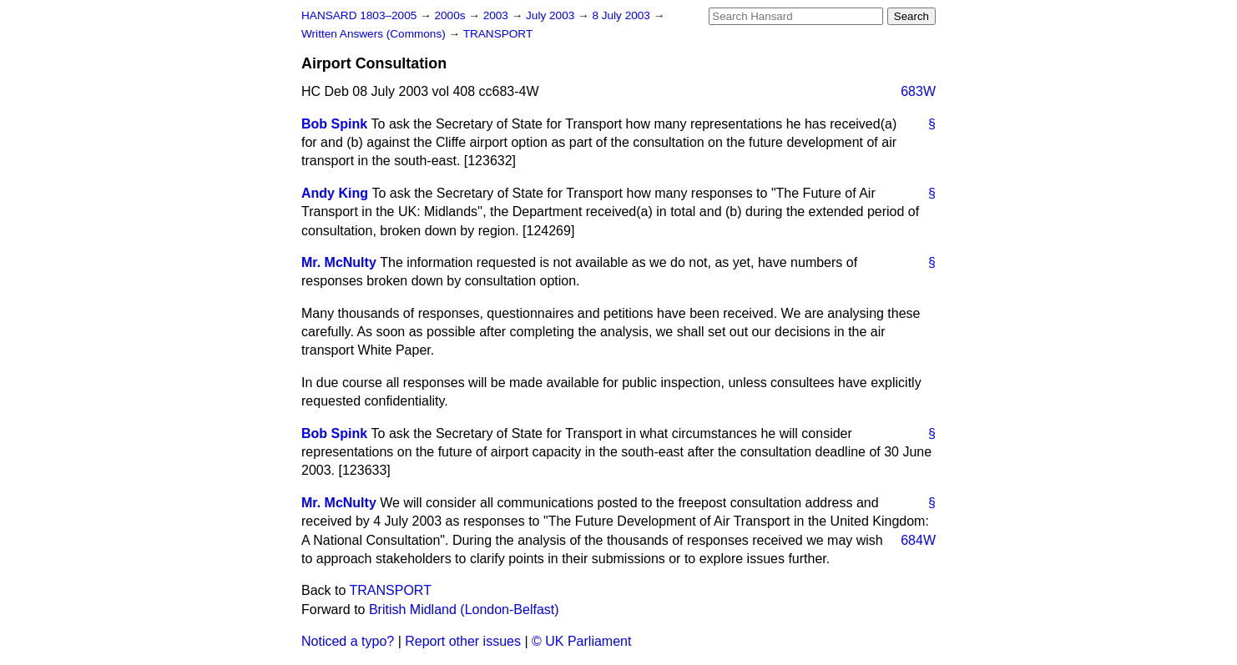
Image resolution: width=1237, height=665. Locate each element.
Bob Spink (334, 124)
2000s (451, 15)
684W (918, 540)
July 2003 (552, 15)
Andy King (334, 193)
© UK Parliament (581, 641)
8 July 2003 (622, 15)
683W (918, 91)
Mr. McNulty (338, 262)
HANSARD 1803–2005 (359, 15)
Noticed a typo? (347, 641)
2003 (497, 15)
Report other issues (463, 641)
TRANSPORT (498, 34)
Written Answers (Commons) (375, 34)
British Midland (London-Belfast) (464, 609)
